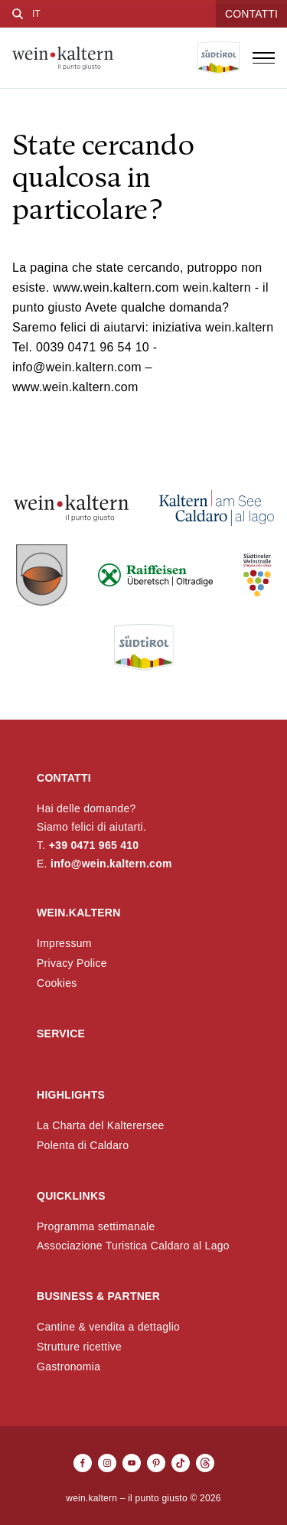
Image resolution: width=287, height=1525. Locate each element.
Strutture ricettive (79, 1346)
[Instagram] (107, 1463)
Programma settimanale (96, 1226)
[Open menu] (263, 58)
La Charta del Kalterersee (101, 1125)
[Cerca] (17, 13)
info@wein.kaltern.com (111, 863)
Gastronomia (68, 1366)
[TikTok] (180, 1463)
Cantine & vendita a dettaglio (108, 1327)
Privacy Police (72, 963)
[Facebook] (82, 1463)
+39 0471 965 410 (94, 845)
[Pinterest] (156, 1463)
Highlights (71, 1095)
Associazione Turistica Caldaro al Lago (133, 1245)
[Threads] (205, 1463)
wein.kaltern (79, 912)
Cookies (57, 983)
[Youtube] (131, 1463)
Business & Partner (98, 1296)
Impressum (64, 943)
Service (61, 1033)
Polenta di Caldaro (83, 1145)
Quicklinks (71, 1196)
